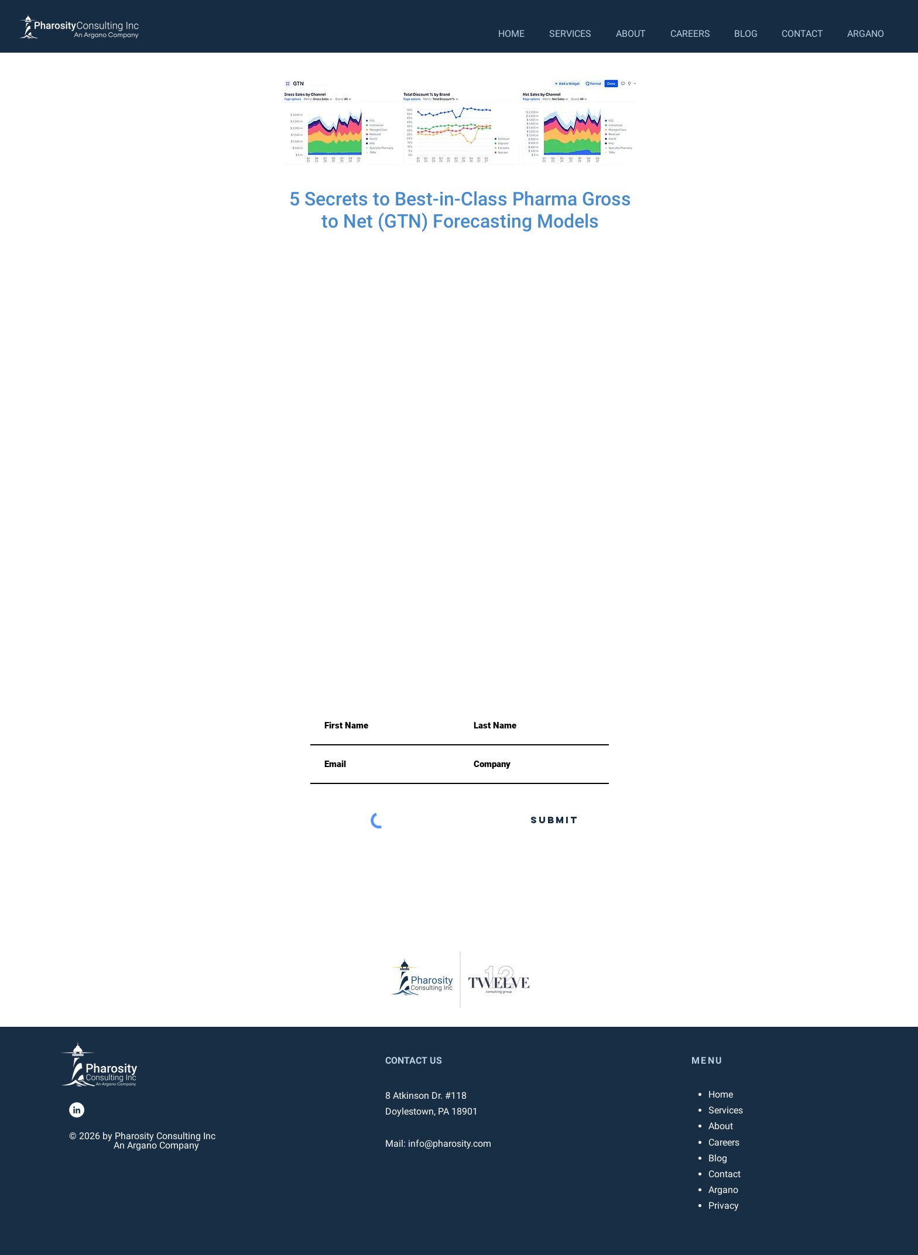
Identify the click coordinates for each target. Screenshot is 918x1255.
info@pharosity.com (331, 641)
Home (720, 1094)
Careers (723, 1142)
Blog (717, 1158)
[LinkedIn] (76, 1110)
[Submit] (554, 820)
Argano (723, 1189)
